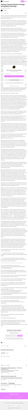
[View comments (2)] (9, 381)
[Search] (26, 365)
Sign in (26, 1)
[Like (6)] (2, 387)
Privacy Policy (22, 83)
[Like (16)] (2, 373)
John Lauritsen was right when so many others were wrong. (11, 384)
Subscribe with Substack (14, 79)
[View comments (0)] (5, 13)
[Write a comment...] (15, 358)
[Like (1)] (2, 13)
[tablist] (5, 353)
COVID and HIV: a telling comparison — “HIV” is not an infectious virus (11, 368)
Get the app (19, 405)
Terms (16, 403)
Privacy (14, 403)
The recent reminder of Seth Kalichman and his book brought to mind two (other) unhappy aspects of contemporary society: (11, 378)
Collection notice (20, 403)
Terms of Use (19, 82)
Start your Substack (11, 405)
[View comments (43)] (9, 373)
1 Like (4, 342)
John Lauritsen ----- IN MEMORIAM (8, 383)
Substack (9, 407)
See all (3, 389)
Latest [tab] (4, 365)
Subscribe (22, 1)
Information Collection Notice (13, 83)
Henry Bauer (7, 372)
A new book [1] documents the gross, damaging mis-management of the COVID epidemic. (10, 371)
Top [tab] (1, 365)
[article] (14, 370)
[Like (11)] (2, 381)
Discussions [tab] (8, 365)
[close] (23, 66)
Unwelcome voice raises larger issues (8, 376)
